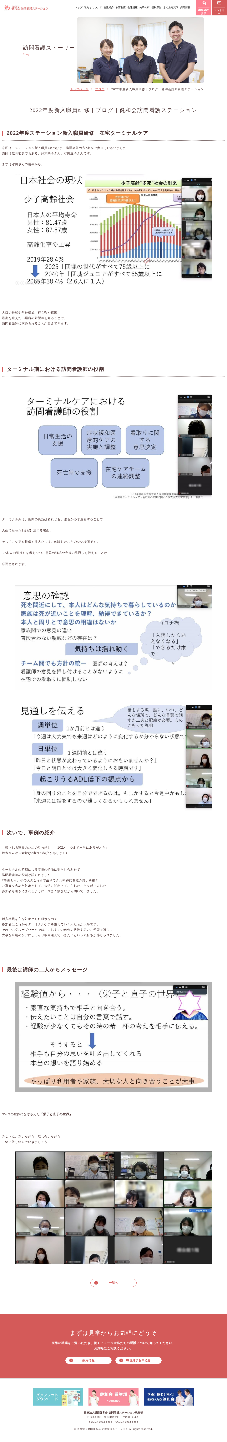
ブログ (99, 89)
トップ (78, 7)
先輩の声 (144, 7)
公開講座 (133, 7)
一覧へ (113, 1282)
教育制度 (121, 7)
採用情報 (185, 7)
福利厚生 (156, 7)
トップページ (79, 89)
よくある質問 (170, 7)
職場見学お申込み (138, 1361)
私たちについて (93, 7)
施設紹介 (109, 7)
